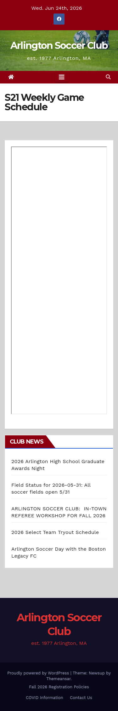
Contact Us (81, 697)
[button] (108, 77)
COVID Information (44, 697)
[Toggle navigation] (62, 77)
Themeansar (58, 678)
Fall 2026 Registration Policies (59, 687)
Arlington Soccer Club (59, 45)
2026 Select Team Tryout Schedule (55, 532)
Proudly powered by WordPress (38, 673)
